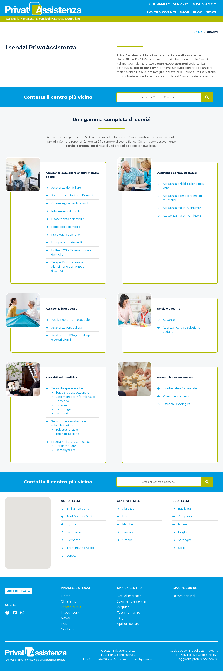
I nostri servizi (71, 607)
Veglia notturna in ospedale (70, 319)
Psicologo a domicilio (65, 234)
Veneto (72, 555)
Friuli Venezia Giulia (80, 516)
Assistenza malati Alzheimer (182, 207)
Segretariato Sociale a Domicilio (73, 195)
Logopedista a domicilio (67, 242)
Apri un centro (128, 624)
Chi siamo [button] (158, 4)
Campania (185, 516)
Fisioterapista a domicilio (67, 219)
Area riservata (18, 591)
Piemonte (73, 540)
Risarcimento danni (176, 396)
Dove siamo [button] (202, 4)
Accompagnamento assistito (70, 203)
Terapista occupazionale (72, 392)
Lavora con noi (161, 12)
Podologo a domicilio (65, 226)
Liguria (71, 524)
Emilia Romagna (78, 508)
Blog (197, 12)
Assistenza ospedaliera (66, 327)
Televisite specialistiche (67, 388)
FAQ (64, 624)
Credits (213, 650)
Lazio (125, 516)
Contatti (67, 629)
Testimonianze (128, 613)
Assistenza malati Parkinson (182, 215)
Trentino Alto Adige (80, 548)
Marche (127, 524)
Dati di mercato (129, 596)
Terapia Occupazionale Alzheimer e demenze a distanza (67, 266)
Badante (169, 319)
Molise (182, 524)
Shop (184, 12)
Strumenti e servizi (131, 601)
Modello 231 (197, 650)
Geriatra (61, 405)
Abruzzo (128, 508)
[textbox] (158, 97)
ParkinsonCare (66, 446)
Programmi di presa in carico (70, 441)
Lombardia (74, 532)
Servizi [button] (179, 4)
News (211, 12)
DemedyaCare (66, 450)
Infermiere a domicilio (66, 211)
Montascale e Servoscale (180, 388)
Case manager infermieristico (76, 396)
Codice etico (178, 650)
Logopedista (64, 413)
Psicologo (62, 401)
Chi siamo (69, 601)
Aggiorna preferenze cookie (198, 659)
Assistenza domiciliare (66, 187)
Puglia (182, 532)
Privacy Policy (185, 655)
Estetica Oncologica (176, 404)
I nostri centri (71, 613)
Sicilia (181, 548)
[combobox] (158, 96)
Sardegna (185, 540)
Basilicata (184, 508)
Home (198, 32)
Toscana (128, 532)
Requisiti (123, 607)
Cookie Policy (207, 655)
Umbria (127, 540)
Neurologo (63, 409)
